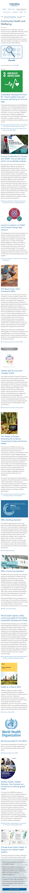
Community (7, 12)
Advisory (15, 12)
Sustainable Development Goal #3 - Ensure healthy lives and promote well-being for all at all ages (14, 98)
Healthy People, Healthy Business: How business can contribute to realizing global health (13, 785)
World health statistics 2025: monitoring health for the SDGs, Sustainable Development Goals (14, 617)
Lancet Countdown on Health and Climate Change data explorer (13, 227)
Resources (11, 9)
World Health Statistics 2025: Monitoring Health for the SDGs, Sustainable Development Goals (14, 657)
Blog (21, 12)
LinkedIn (15, 65)
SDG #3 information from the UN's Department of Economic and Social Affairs (14, 129)
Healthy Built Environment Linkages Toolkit (11, 372)
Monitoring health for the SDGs (14, 741)
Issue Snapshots (21, 9)
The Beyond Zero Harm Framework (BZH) (10, 290)
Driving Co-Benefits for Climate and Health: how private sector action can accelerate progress (14, 158)
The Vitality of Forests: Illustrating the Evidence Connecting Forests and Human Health (14, 440)
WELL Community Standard (12, 571)
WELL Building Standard (11, 520)
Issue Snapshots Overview (10, 16)
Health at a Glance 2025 (11, 687)
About (4, 9)
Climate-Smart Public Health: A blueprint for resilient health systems (14, 849)
